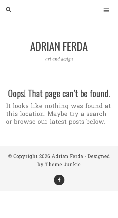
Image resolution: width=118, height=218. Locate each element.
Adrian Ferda (67, 156)
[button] (109, 6)
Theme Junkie (63, 164)
